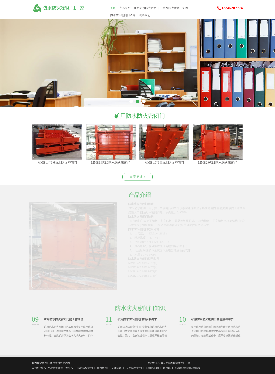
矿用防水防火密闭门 (146, 8)
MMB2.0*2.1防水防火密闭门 (217, 162)
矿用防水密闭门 (135, 368)
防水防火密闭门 (86, 368)
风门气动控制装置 (53, 368)
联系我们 (144, 15)
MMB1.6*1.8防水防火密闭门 (164, 162)
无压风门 (70, 368)
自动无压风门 (153, 368)
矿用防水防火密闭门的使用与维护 (211, 319)
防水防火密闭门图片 (122, 15)
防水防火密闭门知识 (175, 8)
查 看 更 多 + (137, 176)
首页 (113, 8)
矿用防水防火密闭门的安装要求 (136, 319)
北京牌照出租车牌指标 (187, 368)
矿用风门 (168, 368)
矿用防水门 (118, 368)
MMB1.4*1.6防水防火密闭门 (57, 162)
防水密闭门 (103, 368)
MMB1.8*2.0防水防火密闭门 (110, 162)
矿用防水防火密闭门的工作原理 (62, 319)
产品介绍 (124, 8)
